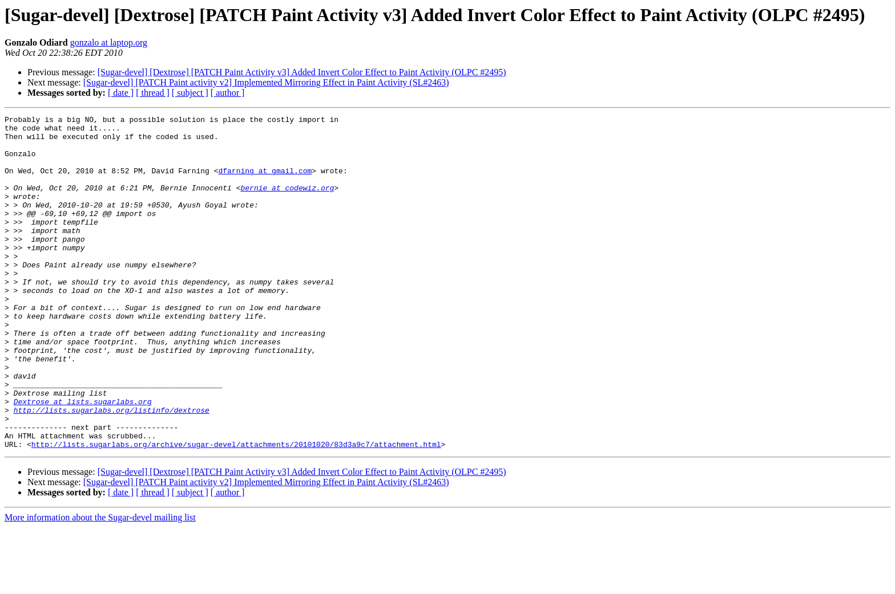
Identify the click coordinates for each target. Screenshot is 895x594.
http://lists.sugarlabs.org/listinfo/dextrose (111, 470)
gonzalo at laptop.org (108, 42)
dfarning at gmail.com (265, 182)
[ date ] (121, 92)
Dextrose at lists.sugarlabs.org (83, 459)
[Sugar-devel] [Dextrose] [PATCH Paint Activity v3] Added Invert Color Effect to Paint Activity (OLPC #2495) (302, 72)
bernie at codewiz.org (287, 203)
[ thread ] (153, 92)
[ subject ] (190, 92)
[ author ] (228, 92)
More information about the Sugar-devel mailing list (100, 584)
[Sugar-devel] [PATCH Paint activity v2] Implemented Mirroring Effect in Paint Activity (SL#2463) (266, 82)
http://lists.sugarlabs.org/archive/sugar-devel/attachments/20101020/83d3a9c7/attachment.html (236, 511)
